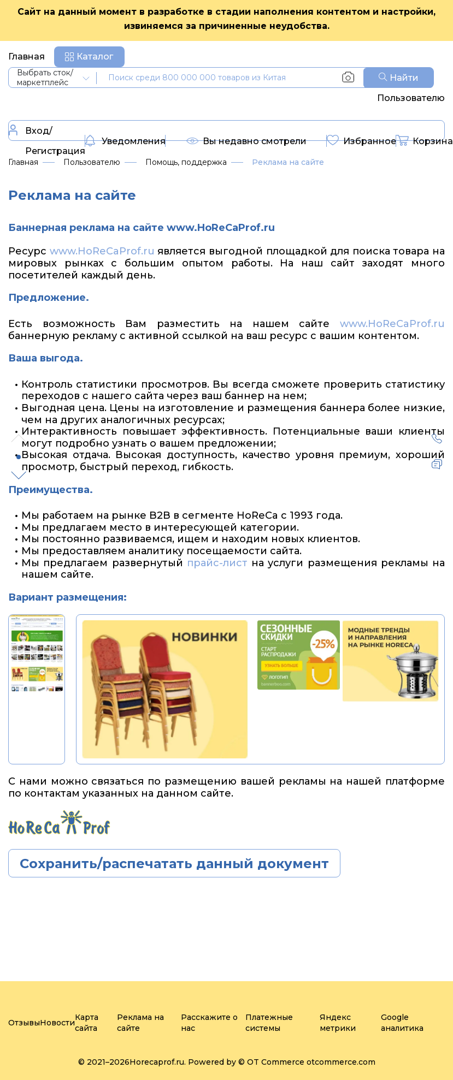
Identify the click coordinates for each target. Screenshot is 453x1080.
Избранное (361, 142)
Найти (399, 78)
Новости (57, 1023)
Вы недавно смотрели (246, 143)
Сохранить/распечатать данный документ (174, 863)
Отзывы (24, 1023)
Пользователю (411, 98)
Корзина (424, 142)
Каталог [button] (95, 56)
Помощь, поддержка (186, 162)
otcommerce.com (341, 1062)
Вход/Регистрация (47, 140)
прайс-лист (217, 563)
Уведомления (125, 142)
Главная (26, 56)
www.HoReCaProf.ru (102, 251)
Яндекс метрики (338, 1022)
